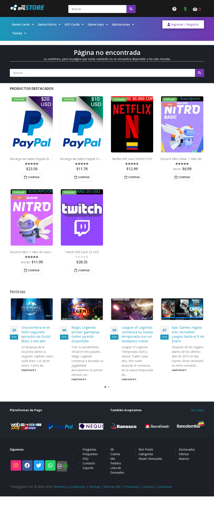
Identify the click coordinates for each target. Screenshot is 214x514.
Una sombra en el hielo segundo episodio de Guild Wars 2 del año (36, 334)
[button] (183, 24)
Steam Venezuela (150, 481)
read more (28, 370)
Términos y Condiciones (69, 503)
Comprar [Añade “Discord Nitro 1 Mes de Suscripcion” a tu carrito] (33, 270)
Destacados (187, 472)
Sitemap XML (112, 503)
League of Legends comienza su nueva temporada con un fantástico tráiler (137, 334)
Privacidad (131, 503)
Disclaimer (165, 503)
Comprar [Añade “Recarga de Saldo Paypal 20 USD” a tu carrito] (33, 177)
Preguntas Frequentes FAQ (90, 476)
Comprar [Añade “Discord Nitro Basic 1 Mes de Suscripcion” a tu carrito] (184, 177)
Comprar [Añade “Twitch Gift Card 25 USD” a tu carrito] (84, 270)
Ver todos (197, 427)
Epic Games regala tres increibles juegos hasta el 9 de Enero (188, 334)
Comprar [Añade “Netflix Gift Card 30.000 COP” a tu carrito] (134, 177)
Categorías (146, 476)
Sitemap (94, 503)
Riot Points (146, 472)
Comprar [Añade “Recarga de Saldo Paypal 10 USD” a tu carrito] (84, 177)
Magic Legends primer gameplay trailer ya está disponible (85, 334)
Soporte (88, 490)
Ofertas (184, 476)
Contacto (89, 485)
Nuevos (184, 481)
